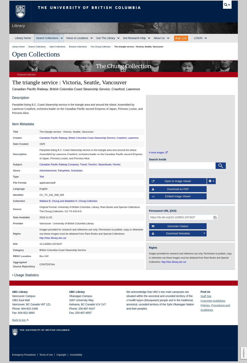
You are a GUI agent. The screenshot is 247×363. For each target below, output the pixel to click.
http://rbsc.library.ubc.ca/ (52, 237)
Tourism (92, 164)
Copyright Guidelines (213, 302)
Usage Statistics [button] (25, 277)
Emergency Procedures (24, 356)
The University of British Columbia (20, 11)
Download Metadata (178, 236)
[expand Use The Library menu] (118, 38)
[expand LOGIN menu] (205, 38)
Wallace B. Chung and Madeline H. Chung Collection (68, 201)
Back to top (20, 321)
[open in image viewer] (159, 111)
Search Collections (47, 38)
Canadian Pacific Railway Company (59, 164)
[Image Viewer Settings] (211, 184)
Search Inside (157, 162)
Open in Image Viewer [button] (171, 183)
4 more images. (158, 155)
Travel (83, 164)
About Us (159, 38)
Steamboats (104, 164)
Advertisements (48, 170)
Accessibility (76, 356)
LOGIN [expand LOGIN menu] (198, 38)
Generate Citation (170, 228)
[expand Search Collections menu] (61, 38)
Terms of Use (46, 356)
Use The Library (105, 38)
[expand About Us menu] (168, 38)
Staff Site (206, 297)
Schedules (77, 170)
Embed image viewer (171, 199)
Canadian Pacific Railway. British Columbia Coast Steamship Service (77, 137)
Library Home (23, 38)
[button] (27, 321)
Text (41, 176)
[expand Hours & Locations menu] (91, 38)
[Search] (220, 168)
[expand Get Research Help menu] (149, 38)
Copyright (61, 356)
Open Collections (36, 54)
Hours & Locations (77, 38)
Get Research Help (134, 38)
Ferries (116, 164)
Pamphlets (64, 170)
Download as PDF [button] (170, 191)
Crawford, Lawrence (128, 137)
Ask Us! (181, 38)
